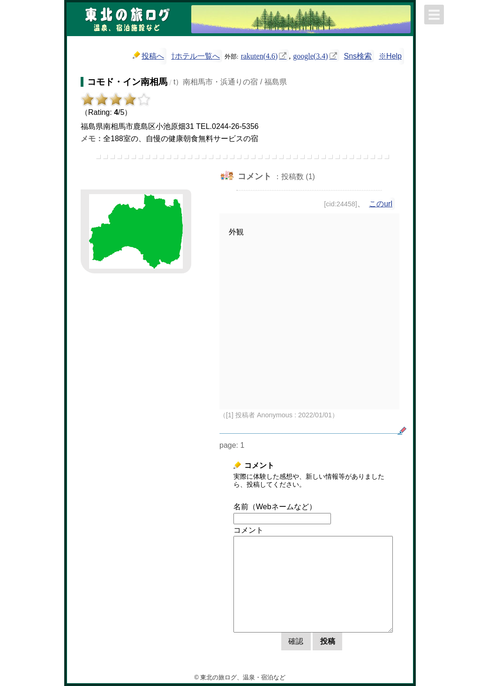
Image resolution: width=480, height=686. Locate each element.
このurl (380, 204)
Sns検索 (358, 56)
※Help (390, 56)
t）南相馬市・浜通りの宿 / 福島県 (230, 82)
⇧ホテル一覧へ (195, 56)
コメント (248, 530)
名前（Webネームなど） (274, 507)
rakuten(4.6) (259, 55)
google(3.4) (310, 55)
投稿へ (148, 55)
